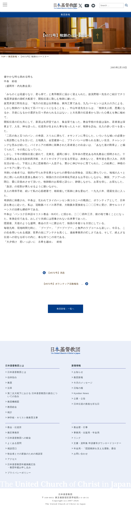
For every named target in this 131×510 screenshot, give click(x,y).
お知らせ (78, 372)
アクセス (12, 459)
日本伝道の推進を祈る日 (86, 404)
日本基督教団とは (14, 365)
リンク (77, 438)
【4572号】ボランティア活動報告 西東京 (65, 284)
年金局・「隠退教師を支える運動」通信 (95, 448)
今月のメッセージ (83, 382)
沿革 (9, 388)
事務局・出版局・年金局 (86, 432)
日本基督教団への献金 (19, 438)
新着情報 (76, 365)
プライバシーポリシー (19, 472)
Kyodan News (81, 393)
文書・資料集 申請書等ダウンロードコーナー (97, 443)
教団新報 (65, 14)
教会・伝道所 (14, 427)
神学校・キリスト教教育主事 (22, 417)
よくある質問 (14, 443)
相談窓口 (12, 448)
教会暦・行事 (81, 427)
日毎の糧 (78, 388)
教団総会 (12, 407)
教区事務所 (13, 432)
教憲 (9, 382)
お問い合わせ (81, 453)
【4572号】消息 (56, 272)
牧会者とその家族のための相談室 (25, 453)
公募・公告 (79, 398)
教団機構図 (13, 401)
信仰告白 (12, 377)
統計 (9, 412)
